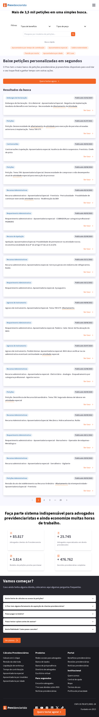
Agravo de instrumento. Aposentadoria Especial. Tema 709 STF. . (40, 308)
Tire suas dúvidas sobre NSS (47, 687)
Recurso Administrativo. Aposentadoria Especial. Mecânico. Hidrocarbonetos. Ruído (42, 420)
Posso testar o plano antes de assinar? (49, 621)
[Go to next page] (66, 500)
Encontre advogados (44, 683)
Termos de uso (74, 687)
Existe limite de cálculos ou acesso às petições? (49, 598)
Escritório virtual (42, 673)
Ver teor (89, 110)
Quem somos (73, 676)
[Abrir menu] (94, 5)
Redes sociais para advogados (48, 658)
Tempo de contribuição (13, 669)
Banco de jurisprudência (45, 666)
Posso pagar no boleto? (49, 614)
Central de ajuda (75, 679)
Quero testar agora (50, 81)
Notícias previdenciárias (45, 691)
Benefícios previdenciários (79, 658)
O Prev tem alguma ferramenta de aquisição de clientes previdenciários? (49, 606)
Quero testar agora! (49, 712)
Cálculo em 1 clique (11, 658)
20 (61, 500)
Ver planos (12, 640)
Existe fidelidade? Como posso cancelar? (49, 629)
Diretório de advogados (45, 669)
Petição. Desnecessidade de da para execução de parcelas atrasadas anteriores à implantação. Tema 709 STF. (46, 128)
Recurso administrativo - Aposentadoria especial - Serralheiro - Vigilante (37, 463)
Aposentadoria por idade (14, 681)
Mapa (70, 683)
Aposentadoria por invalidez (15, 677)
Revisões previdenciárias (78, 662)
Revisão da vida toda (12, 662)
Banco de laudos (42, 662)
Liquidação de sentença (13, 666)
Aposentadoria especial (13, 673)
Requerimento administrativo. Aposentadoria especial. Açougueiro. (35, 288)
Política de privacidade (77, 691)
